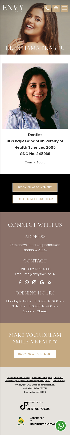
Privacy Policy (44, 380)
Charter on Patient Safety (18, 377)
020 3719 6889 (40, 269)
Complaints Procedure (26, 380)
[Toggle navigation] (64, 7)
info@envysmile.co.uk (39, 274)
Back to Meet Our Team (35, 199)
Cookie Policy (59, 380)
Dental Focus (38, 409)
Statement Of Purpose (42, 377)
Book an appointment (35, 354)
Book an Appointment (35, 187)
